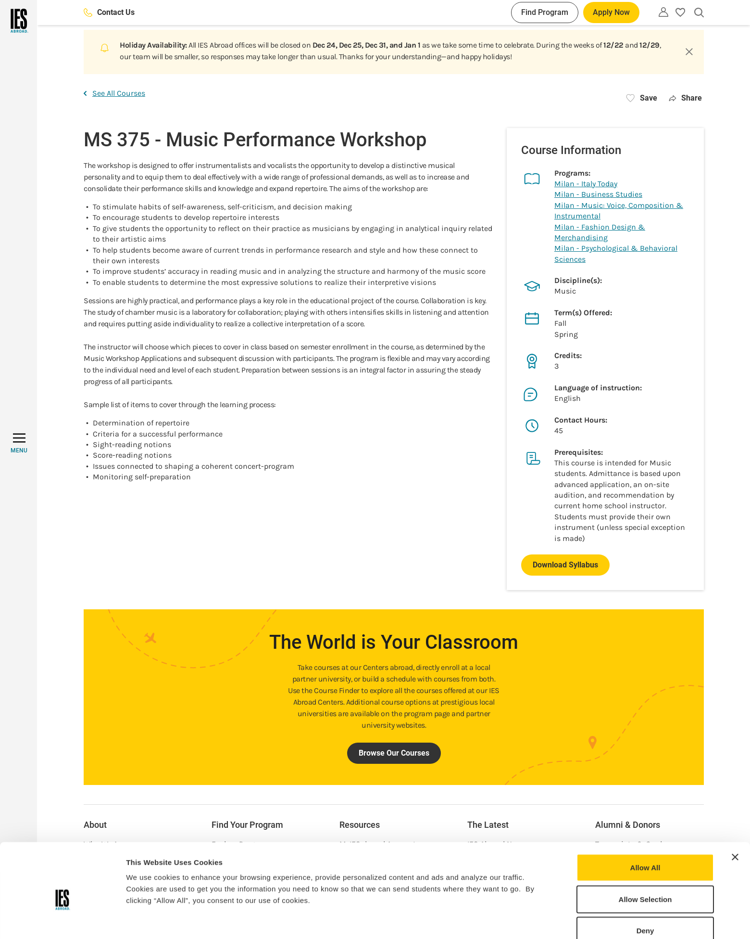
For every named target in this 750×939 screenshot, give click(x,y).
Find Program (544, 12)
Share (685, 98)
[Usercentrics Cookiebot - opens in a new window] (62, 920)
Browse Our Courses (394, 753)
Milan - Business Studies (598, 194)
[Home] (18, 21)
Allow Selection (645, 852)
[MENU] (19, 443)
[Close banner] (735, 810)
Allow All (645, 820)
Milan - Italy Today (585, 183)
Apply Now (611, 12)
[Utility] (663, 12)
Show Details (505, 920)
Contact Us (109, 12)
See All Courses (114, 93)
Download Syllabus (565, 564)
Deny (645, 883)
